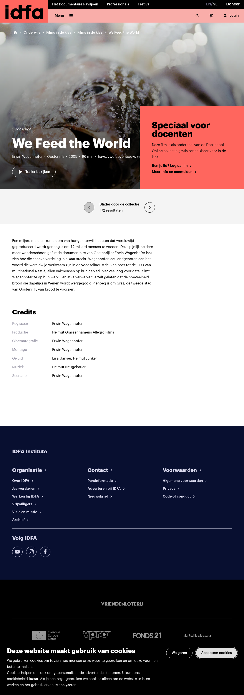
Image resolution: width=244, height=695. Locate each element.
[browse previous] (89, 207)
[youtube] (17, 552)
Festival (144, 4)
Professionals (118, 4)
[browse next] (149, 207)
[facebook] (45, 552)
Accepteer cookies (216, 653)
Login (230, 15)
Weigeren (179, 653)
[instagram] (31, 552)
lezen (33, 679)
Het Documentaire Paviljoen (75, 4)
